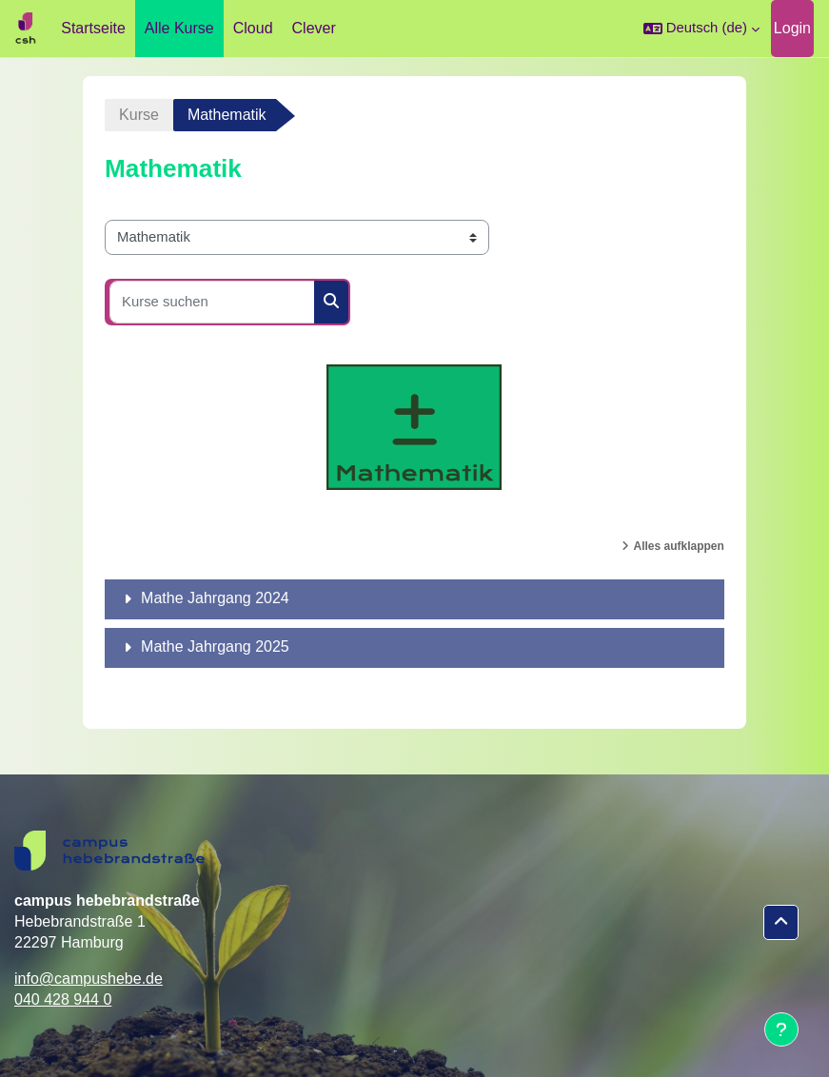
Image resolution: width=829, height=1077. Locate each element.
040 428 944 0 (62, 999)
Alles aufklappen (679, 546)
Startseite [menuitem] (93, 28)
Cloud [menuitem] (253, 28)
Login (792, 28)
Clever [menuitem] (314, 28)
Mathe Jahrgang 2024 (215, 598)
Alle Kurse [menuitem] (179, 28)
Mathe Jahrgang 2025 (215, 646)
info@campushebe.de (88, 978)
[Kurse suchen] (212, 302)
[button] (701, 28)
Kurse (139, 115)
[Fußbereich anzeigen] (781, 1029)
